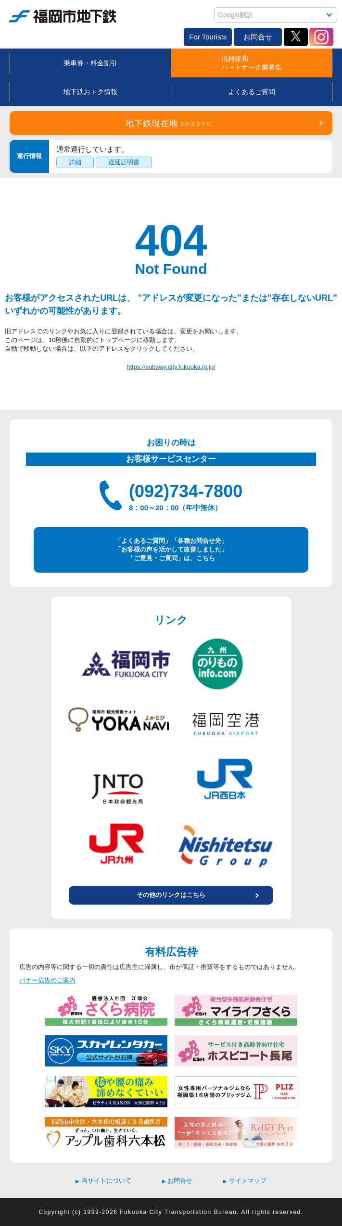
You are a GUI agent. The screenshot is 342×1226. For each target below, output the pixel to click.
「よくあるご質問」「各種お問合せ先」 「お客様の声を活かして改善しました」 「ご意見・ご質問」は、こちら (171, 549)
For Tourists (208, 37)
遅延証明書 (123, 162)
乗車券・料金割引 (90, 63)
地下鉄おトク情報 (90, 92)
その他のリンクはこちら (171, 894)
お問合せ (257, 37)
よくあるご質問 (251, 92)
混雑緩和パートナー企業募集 (251, 63)
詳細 (75, 162)
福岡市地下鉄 (62, 16)
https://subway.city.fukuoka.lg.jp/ (171, 366)
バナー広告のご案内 (47, 980)
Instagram (321, 37)
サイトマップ (244, 1180)
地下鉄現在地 (169, 123)
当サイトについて (103, 1180)
